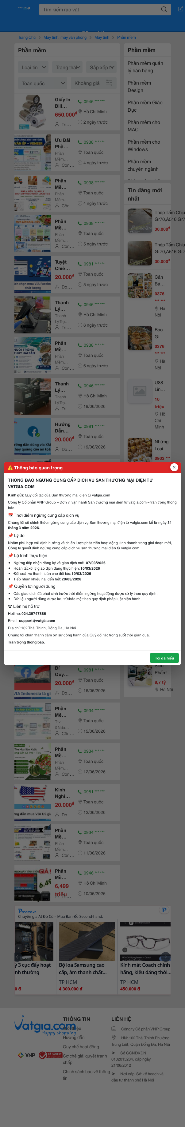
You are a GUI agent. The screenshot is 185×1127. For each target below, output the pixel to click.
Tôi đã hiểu (164, 657)
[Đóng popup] (174, 467)
